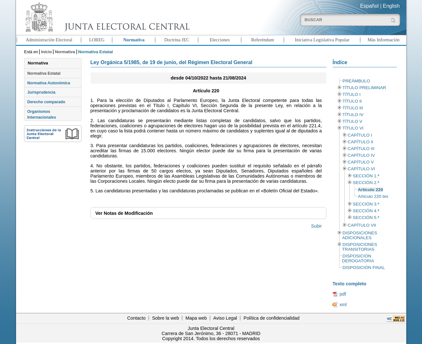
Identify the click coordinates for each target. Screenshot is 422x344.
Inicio (46, 51)
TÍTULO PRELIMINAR (364, 87)
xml (343, 304)
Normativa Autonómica (48, 83)
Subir (316, 226)
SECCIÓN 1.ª (366, 175)
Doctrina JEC (176, 39)
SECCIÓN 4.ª (366, 210)
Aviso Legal (225, 318)
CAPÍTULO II (360, 141)
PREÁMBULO (356, 81)
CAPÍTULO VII (362, 225)
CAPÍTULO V (361, 162)
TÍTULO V (352, 121)
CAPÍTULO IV (361, 155)
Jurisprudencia (41, 92)
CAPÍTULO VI (361, 168)
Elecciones (219, 39)
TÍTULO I (351, 94)
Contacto (136, 318)
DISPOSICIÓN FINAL (363, 267)
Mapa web (196, 318)
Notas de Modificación (124, 213)
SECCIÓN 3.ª (366, 204)
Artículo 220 (370, 189)
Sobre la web (165, 318)
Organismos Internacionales (41, 114)
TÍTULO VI (352, 128)
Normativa (133, 39)
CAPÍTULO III (361, 148)
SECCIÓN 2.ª (366, 182)
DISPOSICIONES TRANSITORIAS (359, 247)
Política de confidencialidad (271, 318)
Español (369, 6)
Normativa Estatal (43, 73)
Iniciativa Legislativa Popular (322, 39)
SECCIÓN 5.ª (366, 217)
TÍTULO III (352, 107)
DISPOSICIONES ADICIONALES (359, 235)
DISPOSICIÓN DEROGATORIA (358, 258)
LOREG (97, 39)
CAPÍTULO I (360, 135)
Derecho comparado (46, 102)
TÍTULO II (352, 101)
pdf (343, 294)
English (391, 6)
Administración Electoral (49, 39)
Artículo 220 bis (373, 196)
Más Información (384, 39)
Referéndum (262, 39)
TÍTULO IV (352, 114)
